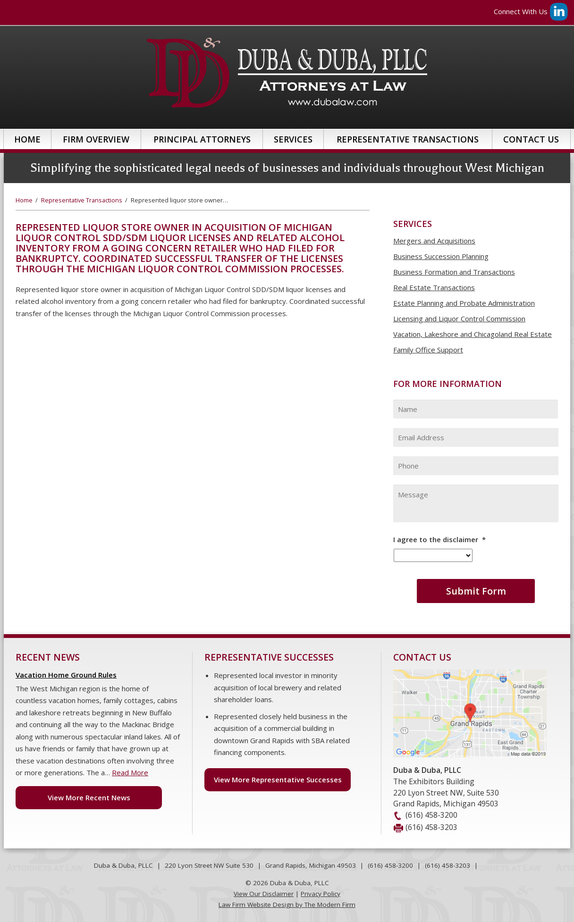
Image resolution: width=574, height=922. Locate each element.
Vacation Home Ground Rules (66, 674)
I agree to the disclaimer (439, 539)
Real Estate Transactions (434, 287)
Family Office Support (428, 349)
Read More (130, 772)
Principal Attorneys (202, 139)
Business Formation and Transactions (454, 272)
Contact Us (531, 139)
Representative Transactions (408, 139)
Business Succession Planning (441, 256)
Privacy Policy (320, 893)
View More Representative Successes (278, 779)
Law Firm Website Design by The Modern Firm (287, 904)
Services (293, 139)
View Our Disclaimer (264, 893)
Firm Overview (96, 139)
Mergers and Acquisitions (434, 240)
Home (27, 139)
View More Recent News (89, 797)
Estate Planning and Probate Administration (464, 303)
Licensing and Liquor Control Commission (459, 318)
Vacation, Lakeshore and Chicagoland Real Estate (472, 334)
